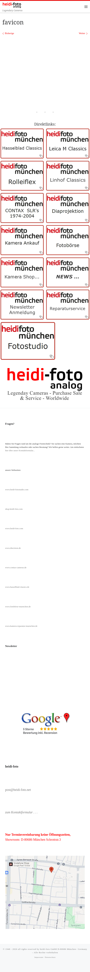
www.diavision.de (13, 548)
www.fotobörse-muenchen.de (18, 606)
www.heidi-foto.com (14, 528)
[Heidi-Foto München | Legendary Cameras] (11, 4)
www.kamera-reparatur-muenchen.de (21, 626)
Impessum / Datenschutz (45, 957)
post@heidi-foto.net (18, 789)
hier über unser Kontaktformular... (20, 450)
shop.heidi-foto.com (14, 509)
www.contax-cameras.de (16, 567)
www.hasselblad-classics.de (17, 587)
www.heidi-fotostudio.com (16, 489)
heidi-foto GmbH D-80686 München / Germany (63, 949)
